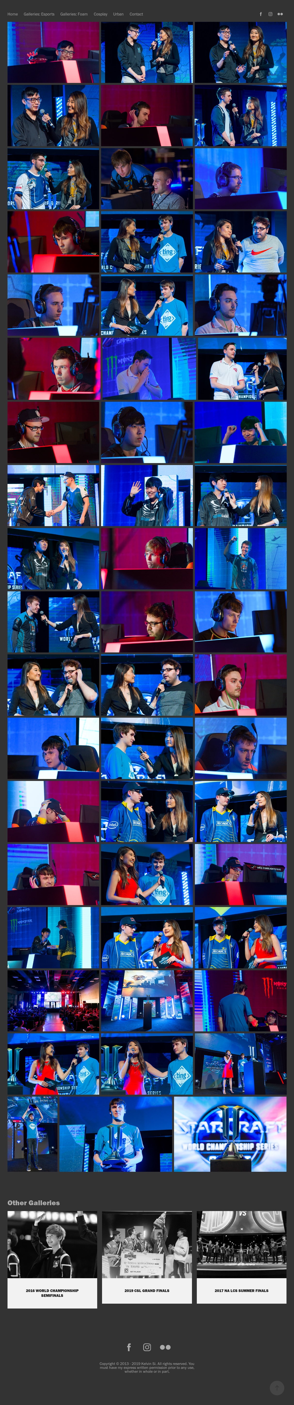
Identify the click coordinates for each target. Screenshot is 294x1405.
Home (13, 14)
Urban (118, 14)
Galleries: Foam (74, 14)
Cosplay (100, 14)
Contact (136, 14)
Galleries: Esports (39, 14)
